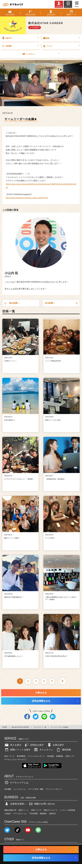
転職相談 (59, 756)
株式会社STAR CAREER (20, 727)
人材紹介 (7, 814)
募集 (61, 38)
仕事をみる (41, 692)
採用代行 (52, 814)
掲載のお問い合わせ (41, 804)
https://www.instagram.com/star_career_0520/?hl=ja (27, 198)
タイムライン (43, 749)
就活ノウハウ (9, 756)
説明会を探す (34, 745)
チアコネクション (20, 814)
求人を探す (13, 745)
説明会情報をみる (41, 701)
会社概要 (7, 789)
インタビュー (40, 54)
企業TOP (20, 38)
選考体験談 (21, 756)
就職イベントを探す (17, 749)
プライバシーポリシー (54, 789)
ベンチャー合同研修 (67, 810)
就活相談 (50, 756)
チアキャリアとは (16, 782)
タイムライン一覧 (40, 727)
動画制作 (43, 814)
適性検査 (63, 749)
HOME (4, 727)
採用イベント (24, 810)
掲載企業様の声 (10, 810)
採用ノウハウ (36, 810)
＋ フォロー (34, 27)
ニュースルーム (19, 789)
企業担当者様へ (15, 804)
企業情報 (20, 46)
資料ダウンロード (50, 810)
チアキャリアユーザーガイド (15, 760)
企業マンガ (69, 756)
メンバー (61, 46)
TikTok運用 (33, 814)
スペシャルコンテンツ (36, 756)
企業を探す (55, 745)
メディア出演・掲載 (35, 789)
